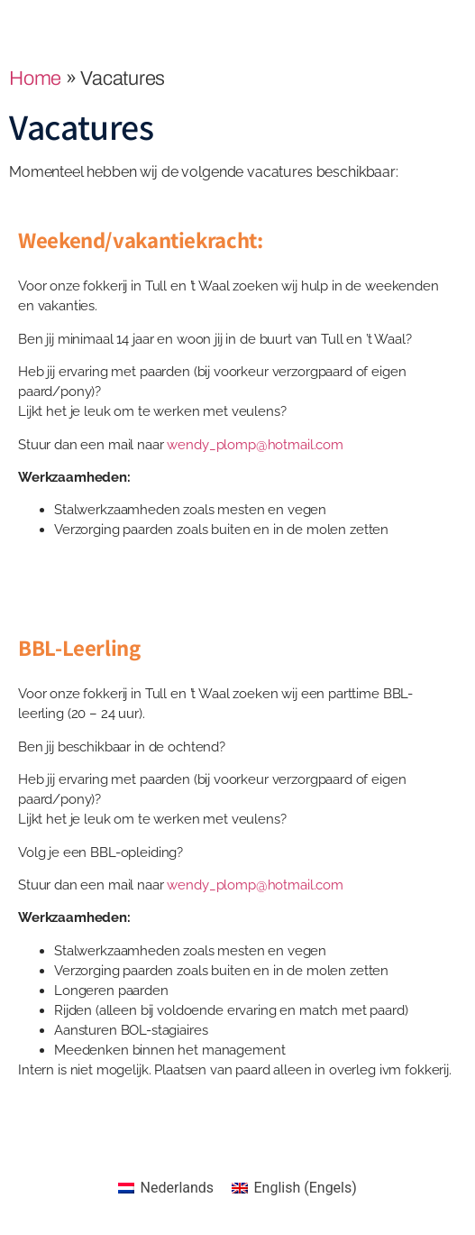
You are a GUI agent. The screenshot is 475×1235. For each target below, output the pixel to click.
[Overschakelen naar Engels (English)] (294, 1188)
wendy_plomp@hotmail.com (255, 445)
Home (35, 78)
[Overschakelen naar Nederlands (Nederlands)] (166, 1188)
